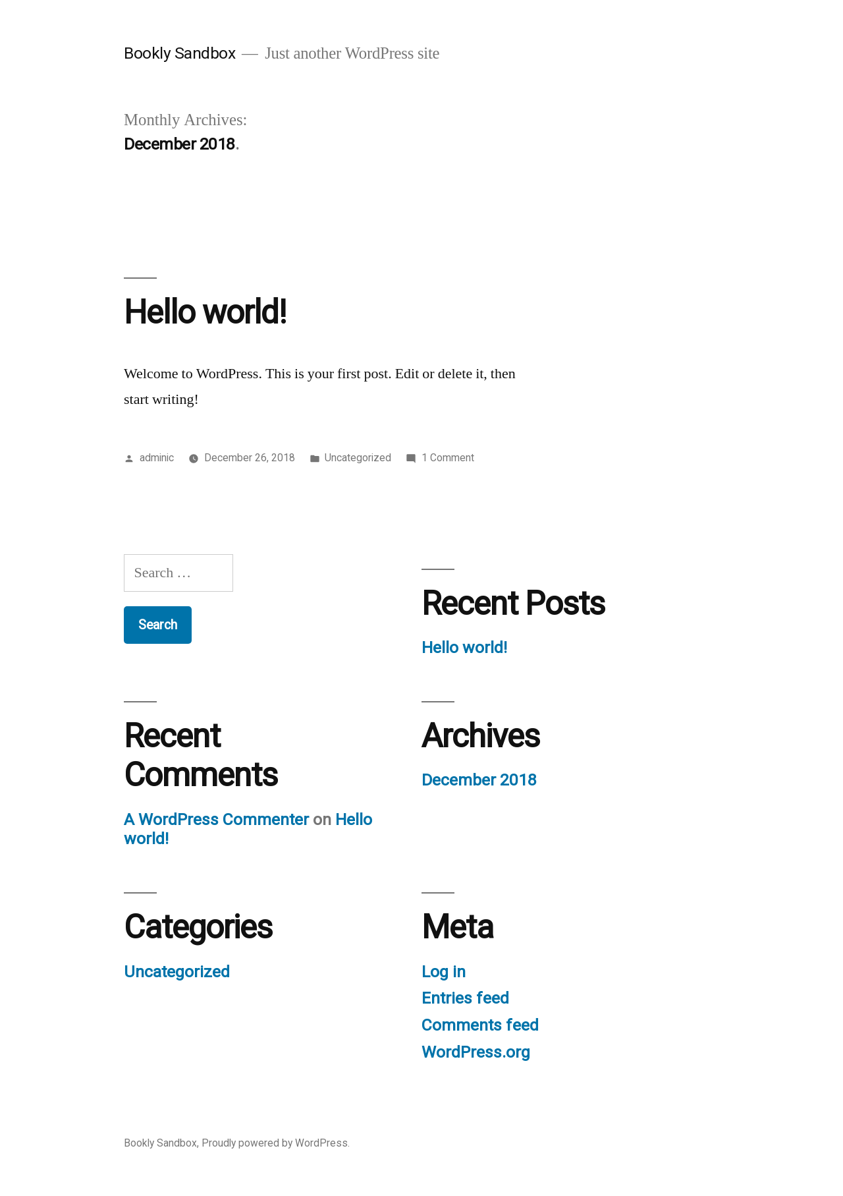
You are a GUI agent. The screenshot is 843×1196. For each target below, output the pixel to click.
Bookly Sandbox (179, 53)
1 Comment (448, 457)
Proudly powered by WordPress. (276, 1143)
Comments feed (480, 1025)
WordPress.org (476, 1052)
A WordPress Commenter (216, 819)
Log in (444, 971)
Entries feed (465, 998)
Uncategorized (358, 457)
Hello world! (205, 312)
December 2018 (479, 779)
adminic (157, 457)
